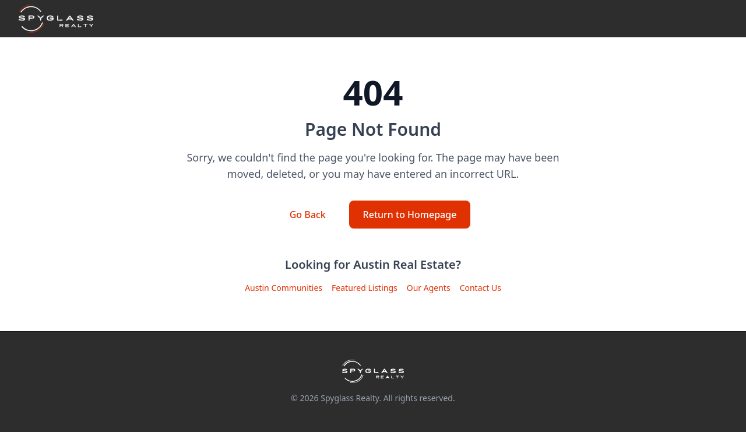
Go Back (308, 214)
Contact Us (480, 287)
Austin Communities (283, 287)
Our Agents (429, 287)
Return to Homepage (410, 214)
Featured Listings (364, 287)
